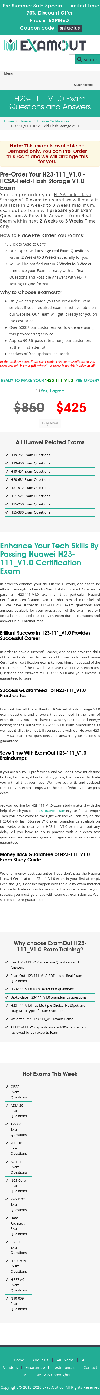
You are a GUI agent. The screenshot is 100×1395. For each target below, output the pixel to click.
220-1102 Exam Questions (19, 1204)
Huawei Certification (53, 121)
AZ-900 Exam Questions (19, 1129)
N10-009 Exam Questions (19, 1303)
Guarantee (35, 1367)
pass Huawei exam (50, 810)
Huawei (25, 121)
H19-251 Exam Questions (30, 454)
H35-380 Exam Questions (30, 512)
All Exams (65, 1359)
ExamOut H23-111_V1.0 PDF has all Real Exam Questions (46, 978)
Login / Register (83, 84)
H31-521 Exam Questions (30, 495)
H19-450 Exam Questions (30, 463)
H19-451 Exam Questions (30, 471)
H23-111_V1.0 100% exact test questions (42, 989)
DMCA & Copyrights (53, 1374)
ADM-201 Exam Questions (19, 1110)
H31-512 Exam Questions (30, 487)
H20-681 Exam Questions (30, 479)
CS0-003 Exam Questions (19, 1247)
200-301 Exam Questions (19, 1148)
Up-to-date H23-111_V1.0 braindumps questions (48, 997)
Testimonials (64, 1367)
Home (9, 121)
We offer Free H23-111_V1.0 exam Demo (42, 1019)
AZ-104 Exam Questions (19, 1167)
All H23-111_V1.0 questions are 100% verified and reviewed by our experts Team (49, 1030)
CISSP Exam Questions (19, 1092)
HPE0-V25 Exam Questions (19, 1266)
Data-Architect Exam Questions (19, 1226)
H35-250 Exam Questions (30, 504)
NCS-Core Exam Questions (19, 1185)
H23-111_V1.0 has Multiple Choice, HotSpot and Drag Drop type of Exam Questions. (48, 1008)
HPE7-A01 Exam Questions (19, 1284)
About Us (40, 1359)
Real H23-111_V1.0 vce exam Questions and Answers (45, 965)
